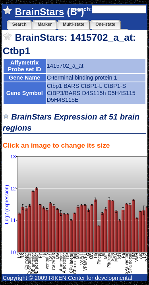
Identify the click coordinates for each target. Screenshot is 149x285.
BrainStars (39, 11)
